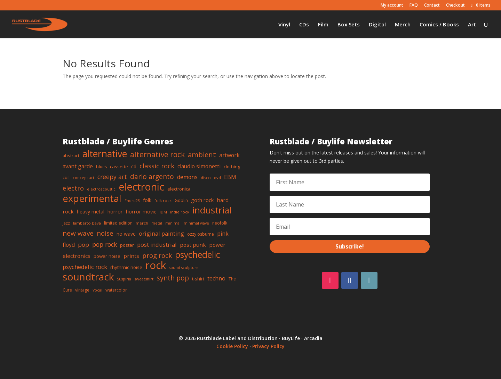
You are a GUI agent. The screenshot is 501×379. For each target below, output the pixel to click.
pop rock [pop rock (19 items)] (104, 244)
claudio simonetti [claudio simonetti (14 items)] (199, 166)
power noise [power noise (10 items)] (107, 256)
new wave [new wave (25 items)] (78, 233)
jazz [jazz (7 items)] (66, 223)
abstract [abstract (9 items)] (71, 155)
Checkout (455, 5)
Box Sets (348, 25)
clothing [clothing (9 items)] (232, 166)
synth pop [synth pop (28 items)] (173, 278)
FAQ (413, 5)
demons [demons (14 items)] (187, 177)
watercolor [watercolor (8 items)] (116, 290)
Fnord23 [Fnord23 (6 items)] (132, 200)
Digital (377, 25)
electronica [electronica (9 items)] (178, 189)
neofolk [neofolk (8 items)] (219, 223)
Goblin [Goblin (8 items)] (181, 200)
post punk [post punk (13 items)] (193, 244)
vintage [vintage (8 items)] (82, 290)
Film (323, 25)
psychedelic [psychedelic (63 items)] (197, 254)
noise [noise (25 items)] (105, 233)
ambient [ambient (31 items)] (202, 154)
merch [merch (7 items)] (142, 223)
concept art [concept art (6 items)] (83, 177)
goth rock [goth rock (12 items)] (202, 199)
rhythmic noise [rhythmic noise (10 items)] (126, 267)
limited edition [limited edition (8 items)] (118, 223)
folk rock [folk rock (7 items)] (163, 200)
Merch (403, 25)
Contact (432, 5)
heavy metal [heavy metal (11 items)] (90, 211)
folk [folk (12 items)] (147, 199)
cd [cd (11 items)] (133, 166)
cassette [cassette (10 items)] (119, 166)
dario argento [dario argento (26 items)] (152, 176)
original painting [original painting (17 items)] (161, 233)
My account (392, 5)
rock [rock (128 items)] (155, 265)
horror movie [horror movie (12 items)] (141, 211)
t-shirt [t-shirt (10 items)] (198, 279)
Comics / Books (439, 25)
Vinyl (284, 25)
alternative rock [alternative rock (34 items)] (157, 154)
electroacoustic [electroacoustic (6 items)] (101, 189)
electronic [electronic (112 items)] (141, 186)
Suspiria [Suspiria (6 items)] (124, 279)
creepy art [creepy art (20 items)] (112, 176)
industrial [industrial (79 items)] (211, 210)
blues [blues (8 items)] (101, 167)
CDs (304, 25)
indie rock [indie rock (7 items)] (179, 211)
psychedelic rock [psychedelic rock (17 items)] (85, 267)
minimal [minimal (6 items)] (173, 223)
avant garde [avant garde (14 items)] (78, 166)
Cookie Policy (232, 346)
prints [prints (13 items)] (131, 255)
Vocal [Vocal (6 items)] (97, 290)
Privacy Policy (268, 346)
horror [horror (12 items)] (115, 211)
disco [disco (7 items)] (206, 177)
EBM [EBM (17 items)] (230, 177)
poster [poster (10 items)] (127, 245)
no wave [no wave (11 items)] (126, 233)
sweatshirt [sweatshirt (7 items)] (143, 278)
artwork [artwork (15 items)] (229, 155)
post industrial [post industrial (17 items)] (157, 245)
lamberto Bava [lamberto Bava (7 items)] (87, 223)
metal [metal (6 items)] (156, 223)
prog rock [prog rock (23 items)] (157, 255)
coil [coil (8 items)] (66, 177)
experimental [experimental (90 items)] (92, 198)
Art (472, 25)
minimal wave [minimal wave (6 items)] (196, 223)
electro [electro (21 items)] (73, 188)
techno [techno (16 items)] (216, 278)
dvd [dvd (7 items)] (217, 177)
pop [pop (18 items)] (83, 245)
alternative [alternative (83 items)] (104, 154)
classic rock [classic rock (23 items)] (157, 165)
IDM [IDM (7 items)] (163, 211)
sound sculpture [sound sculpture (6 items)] (184, 267)
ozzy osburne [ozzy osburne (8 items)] (200, 234)
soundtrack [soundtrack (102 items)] (88, 276)
